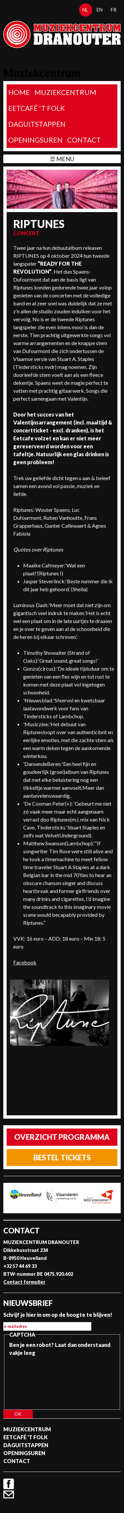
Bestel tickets (62, 1157)
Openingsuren (35, 140)
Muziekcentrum (65, 92)
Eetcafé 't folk (36, 108)
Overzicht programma (62, 1137)
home (19, 92)
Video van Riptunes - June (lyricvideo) (60, 1077)
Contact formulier (24, 1282)
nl (85, 10)
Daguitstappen (36, 124)
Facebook (24, 962)
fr (113, 10)
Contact (84, 140)
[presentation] (36, 1380)
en (100, 10)
